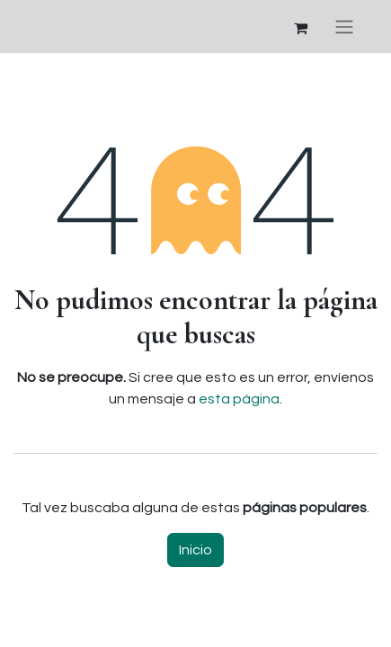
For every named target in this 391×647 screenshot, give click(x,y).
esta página (239, 399)
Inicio (195, 550)
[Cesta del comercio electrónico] (300, 27)
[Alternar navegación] (344, 26)
